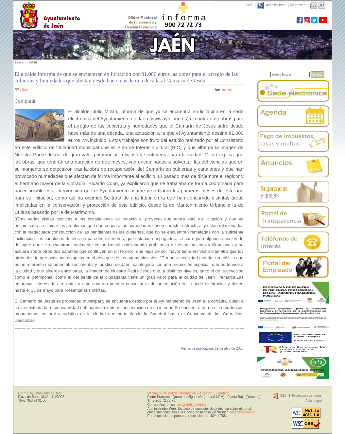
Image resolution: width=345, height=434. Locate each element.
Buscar (317, 74)
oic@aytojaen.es (191, 404)
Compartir (25, 101)
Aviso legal (313, 401)
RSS (283, 395)
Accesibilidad (275, 5)
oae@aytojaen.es (242, 412)
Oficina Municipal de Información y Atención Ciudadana (188, 393)
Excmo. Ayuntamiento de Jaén (40, 393)
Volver (24, 89)
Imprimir (226, 89)
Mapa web (297, 5)
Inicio (248, 5)
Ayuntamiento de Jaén (78, 9)
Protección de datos (307, 395)
